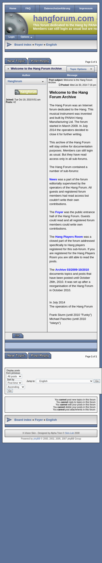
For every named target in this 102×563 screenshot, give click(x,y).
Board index (22, 44)
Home (12, 8)
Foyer (39, 44)
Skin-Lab (69, 433)
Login (12, 37)
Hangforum (15, 81)
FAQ (28, 8)
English (51, 44)
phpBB (36, 438)
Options (25, 37)
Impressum (86, 8)
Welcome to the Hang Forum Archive (36, 68)
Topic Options (78, 69)
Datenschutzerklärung (57, 8)
